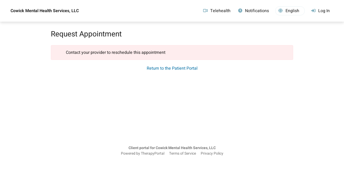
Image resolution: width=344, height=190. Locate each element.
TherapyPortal (152, 153)
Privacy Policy (212, 153)
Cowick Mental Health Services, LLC (45, 10)
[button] (290, 10)
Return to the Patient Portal (172, 68)
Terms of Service (182, 153)
